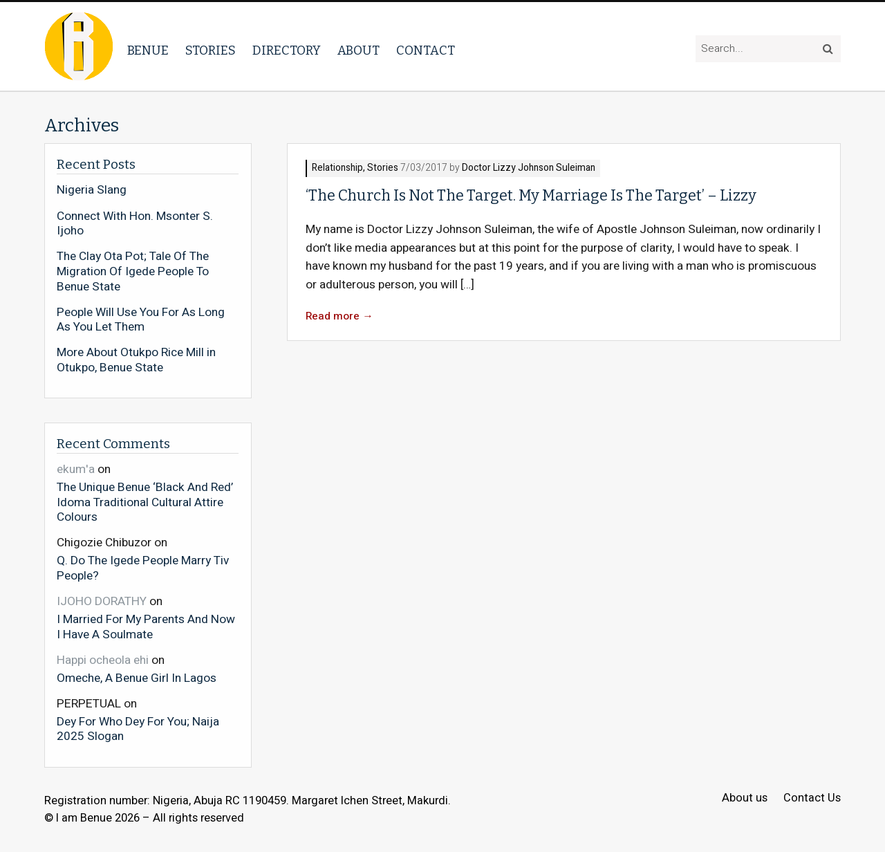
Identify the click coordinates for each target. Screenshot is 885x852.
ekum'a (76, 469)
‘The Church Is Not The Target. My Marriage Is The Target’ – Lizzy (531, 196)
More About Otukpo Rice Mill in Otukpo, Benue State (136, 360)
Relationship (337, 168)
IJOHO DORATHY (102, 601)
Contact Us (812, 798)
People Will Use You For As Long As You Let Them (141, 320)
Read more (339, 316)
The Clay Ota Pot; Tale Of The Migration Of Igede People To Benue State (133, 271)
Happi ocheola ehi (103, 660)
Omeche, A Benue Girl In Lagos (136, 677)
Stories (210, 50)
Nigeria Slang (92, 190)
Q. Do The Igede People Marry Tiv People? (143, 567)
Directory (286, 50)
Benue (148, 50)
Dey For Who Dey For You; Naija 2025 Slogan (138, 728)
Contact (425, 50)
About (358, 50)
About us (744, 798)
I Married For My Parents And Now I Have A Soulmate (146, 626)
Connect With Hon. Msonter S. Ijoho (135, 224)
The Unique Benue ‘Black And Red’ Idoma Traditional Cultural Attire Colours (145, 502)
